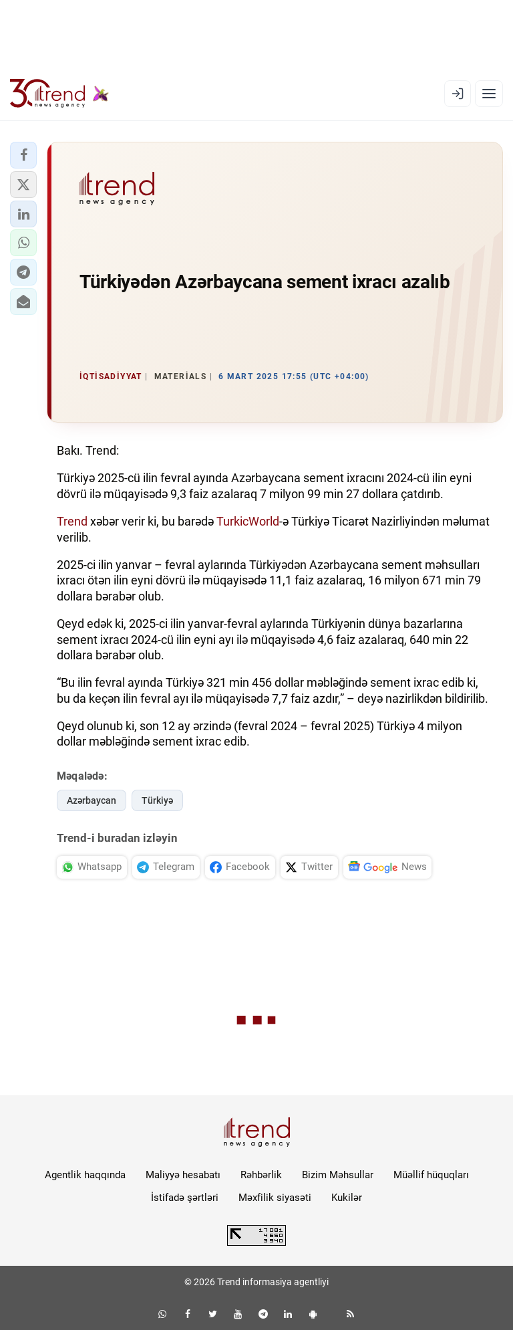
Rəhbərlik (261, 1175)
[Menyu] (489, 93)
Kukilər (346, 1198)
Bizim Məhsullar (337, 1175)
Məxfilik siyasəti (274, 1198)
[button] (23, 155)
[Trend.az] (59, 93)
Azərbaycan (91, 800)
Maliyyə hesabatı (183, 1175)
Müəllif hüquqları (431, 1175)
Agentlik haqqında (85, 1175)
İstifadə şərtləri (184, 1198)
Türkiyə (157, 800)
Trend (72, 521)
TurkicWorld (247, 521)
